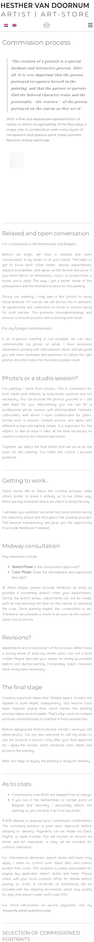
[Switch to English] (14, 25)
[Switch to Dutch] (6, 25)
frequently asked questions (22, 893)
